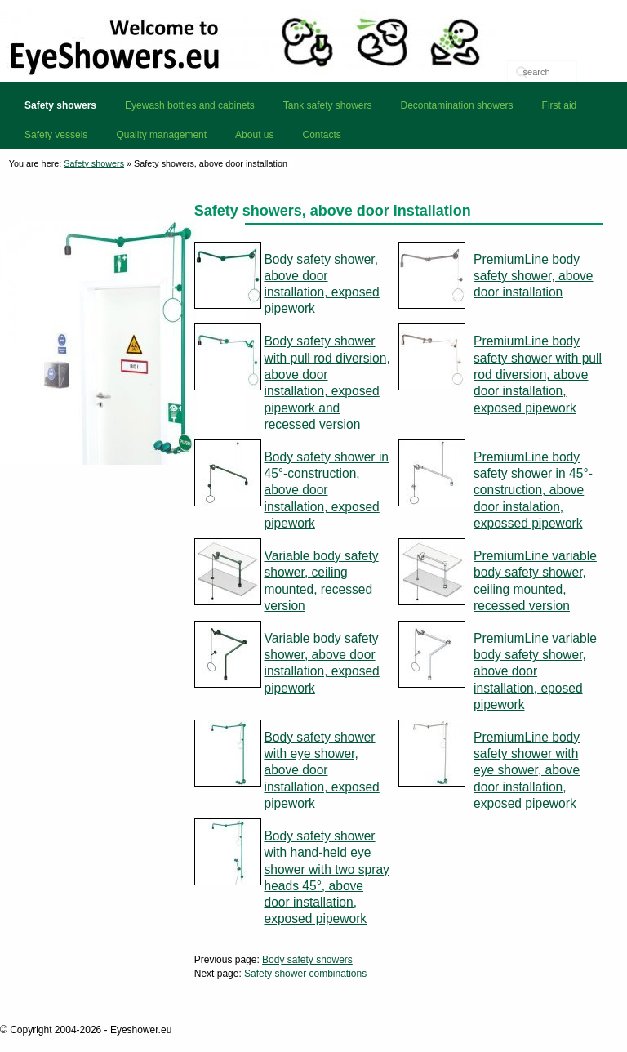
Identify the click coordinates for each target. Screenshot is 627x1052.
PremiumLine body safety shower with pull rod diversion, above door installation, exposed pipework (538, 374)
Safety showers (94, 163)
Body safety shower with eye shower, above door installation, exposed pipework (321, 770)
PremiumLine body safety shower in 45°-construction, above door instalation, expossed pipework (533, 490)
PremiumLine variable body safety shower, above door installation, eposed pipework (535, 671)
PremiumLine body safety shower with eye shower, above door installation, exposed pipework (527, 770)
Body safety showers (307, 959)
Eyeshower (313, 41)
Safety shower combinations (305, 973)
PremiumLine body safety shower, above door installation (534, 276)
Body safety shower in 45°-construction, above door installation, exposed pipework (326, 490)
